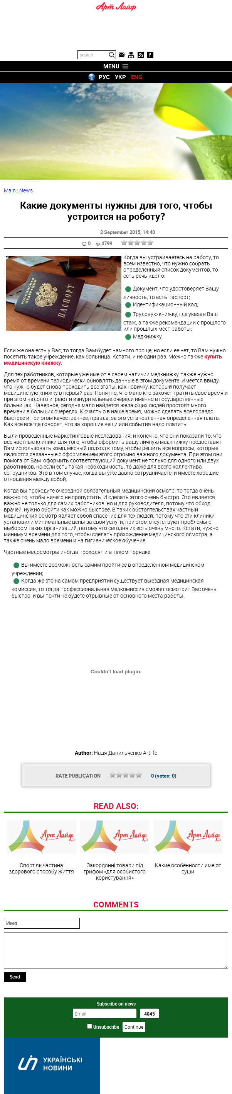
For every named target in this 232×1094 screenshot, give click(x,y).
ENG (136, 77)
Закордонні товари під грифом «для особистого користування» (115, 850)
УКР (120, 77)
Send (15, 976)
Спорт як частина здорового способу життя (41, 847)
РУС (104, 77)
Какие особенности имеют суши (188, 847)
